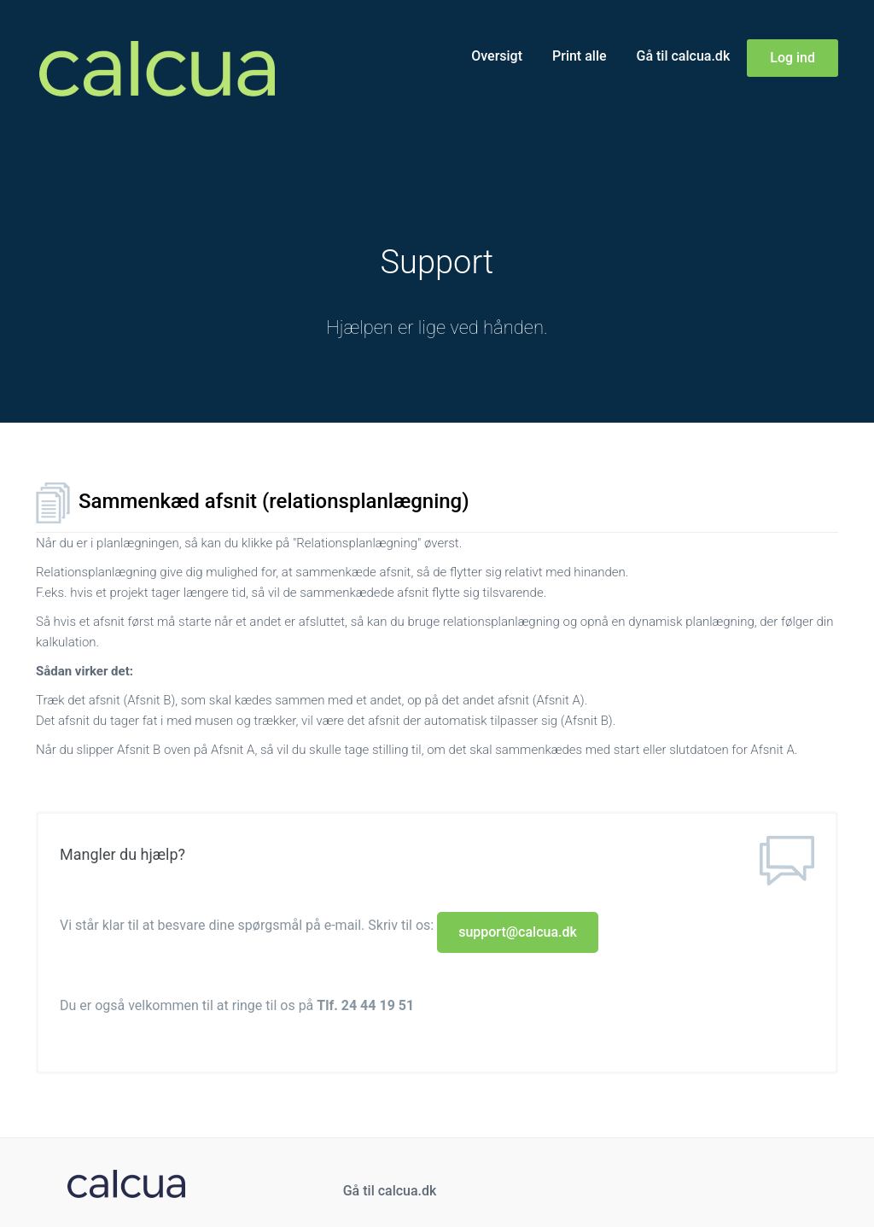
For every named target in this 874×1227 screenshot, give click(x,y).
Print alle (579, 56)
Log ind (792, 58)
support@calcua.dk (517, 932)
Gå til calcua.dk (684, 56)
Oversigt (496, 56)
